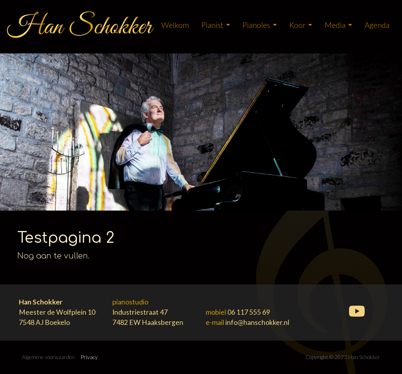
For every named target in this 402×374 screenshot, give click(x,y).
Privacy (89, 357)
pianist (212, 24)
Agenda (377, 24)
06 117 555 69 (248, 312)
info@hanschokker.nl (257, 322)
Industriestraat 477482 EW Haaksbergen (147, 312)
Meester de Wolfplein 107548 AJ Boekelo (57, 312)
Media (335, 24)
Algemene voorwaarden (48, 357)
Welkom (175, 24)
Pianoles (256, 24)
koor (297, 24)
